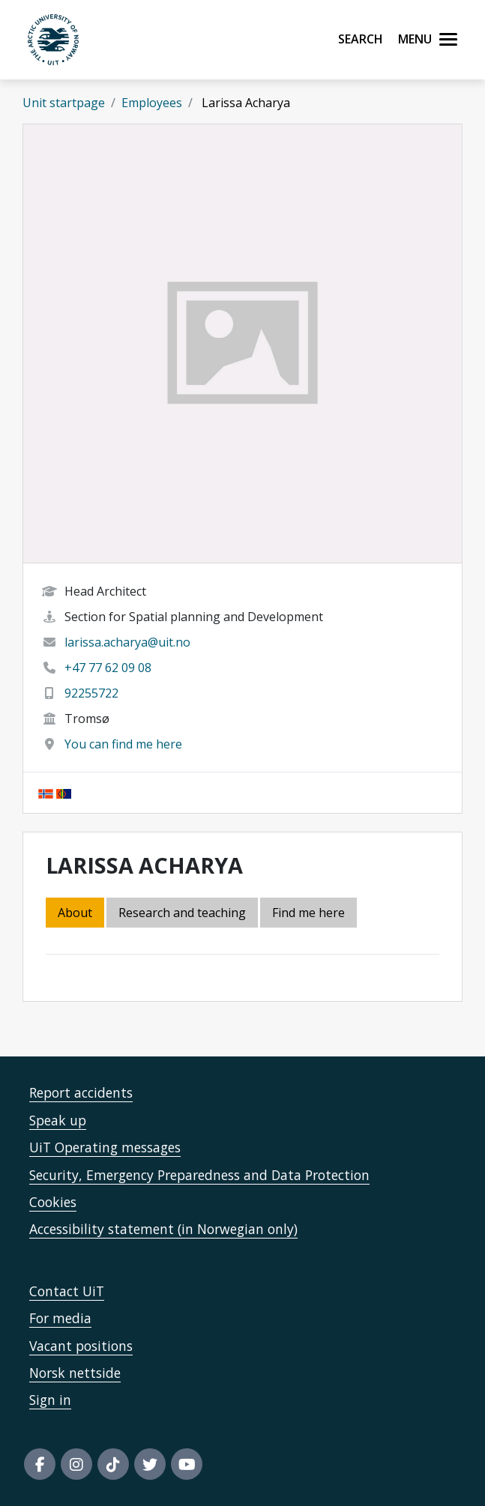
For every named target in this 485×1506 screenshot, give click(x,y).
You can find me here (123, 744)
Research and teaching (182, 912)
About (75, 912)
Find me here (308, 912)
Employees (151, 102)
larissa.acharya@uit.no (127, 642)
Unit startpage (63, 102)
